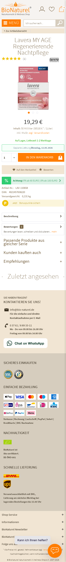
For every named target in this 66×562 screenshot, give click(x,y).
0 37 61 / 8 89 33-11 (18, 325)
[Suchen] (59, 23)
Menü (11, 23)
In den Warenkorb (44, 157)
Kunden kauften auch (22, 252)
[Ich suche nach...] (43, 23)
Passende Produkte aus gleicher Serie (24, 242)
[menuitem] (42, 9)
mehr (54, 231)
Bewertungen (11, 226)
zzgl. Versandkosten (39, 132)
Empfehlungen (16, 261)
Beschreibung (11, 216)
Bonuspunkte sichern (29, 203)
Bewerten (46, 169)
